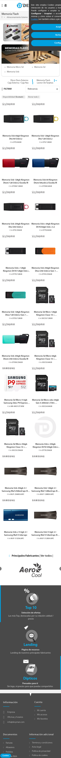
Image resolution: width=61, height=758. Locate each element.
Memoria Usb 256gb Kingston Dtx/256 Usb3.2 (15, 225)
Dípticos (30, 678)
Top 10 (30, 608)
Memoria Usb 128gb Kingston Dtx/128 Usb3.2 (45, 137)
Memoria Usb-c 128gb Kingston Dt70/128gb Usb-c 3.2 (15, 270)
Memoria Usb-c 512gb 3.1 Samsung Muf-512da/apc (15, 533)
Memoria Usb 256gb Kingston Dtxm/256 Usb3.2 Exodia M (15, 357)
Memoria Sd (39, 67)
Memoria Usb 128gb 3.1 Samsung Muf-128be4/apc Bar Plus (45, 490)
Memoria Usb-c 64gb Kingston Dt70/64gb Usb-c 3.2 (45, 225)
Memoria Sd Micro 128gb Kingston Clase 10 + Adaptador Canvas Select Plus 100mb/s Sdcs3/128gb (45, 314)
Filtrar (7, 89)
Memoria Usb (13, 72)
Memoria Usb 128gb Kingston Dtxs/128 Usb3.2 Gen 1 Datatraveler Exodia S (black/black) (15, 314)
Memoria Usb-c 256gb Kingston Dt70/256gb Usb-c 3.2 (45, 446)
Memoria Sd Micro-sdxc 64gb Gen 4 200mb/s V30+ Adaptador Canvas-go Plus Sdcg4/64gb (45, 402)
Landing (30, 645)
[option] (30, 570)
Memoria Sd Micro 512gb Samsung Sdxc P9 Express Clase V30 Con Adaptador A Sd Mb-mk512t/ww (15, 402)
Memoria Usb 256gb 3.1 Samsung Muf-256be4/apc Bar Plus (16, 490)
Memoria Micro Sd (15, 67)
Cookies (6, 756)
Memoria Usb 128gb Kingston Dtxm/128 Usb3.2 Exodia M (15, 181)
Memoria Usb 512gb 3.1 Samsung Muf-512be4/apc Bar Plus (45, 534)
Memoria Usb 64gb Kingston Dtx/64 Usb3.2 (16, 137)
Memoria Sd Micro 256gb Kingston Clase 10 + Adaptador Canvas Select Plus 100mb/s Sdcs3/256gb (16, 446)
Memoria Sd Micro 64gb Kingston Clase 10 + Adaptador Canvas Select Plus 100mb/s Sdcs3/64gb (45, 358)
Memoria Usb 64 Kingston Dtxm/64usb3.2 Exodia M (45, 181)
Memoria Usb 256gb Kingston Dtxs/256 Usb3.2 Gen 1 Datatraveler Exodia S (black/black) (45, 270)
